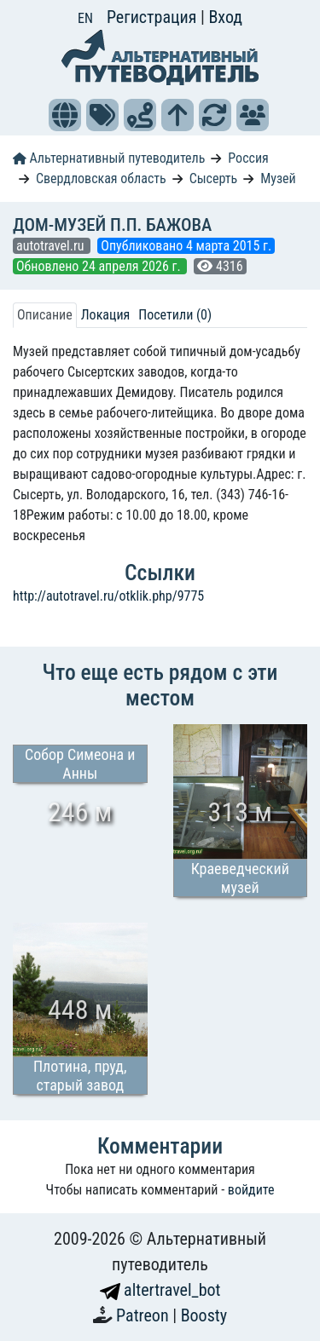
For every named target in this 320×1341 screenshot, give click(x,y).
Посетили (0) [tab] (175, 315)
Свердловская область (101, 178)
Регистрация (154, 17)
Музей (278, 178)
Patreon (144, 1315)
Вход (225, 17)
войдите (251, 1190)
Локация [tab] (106, 315)
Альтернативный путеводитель (109, 158)
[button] (65, 115)
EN (85, 18)
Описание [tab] (45, 315)
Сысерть (213, 178)
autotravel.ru (51, 246)
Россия (248, 158)
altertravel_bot (160, 1290)
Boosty (204, 1315)
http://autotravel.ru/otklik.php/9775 (108, 596)
